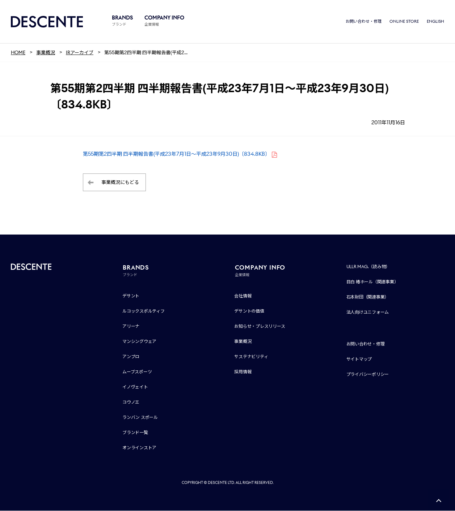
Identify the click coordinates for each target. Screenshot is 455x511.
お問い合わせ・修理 (364, 21)
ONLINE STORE (404, 21)
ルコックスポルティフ (143, 311)
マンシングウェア (139, 341)
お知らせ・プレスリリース (259, 326)
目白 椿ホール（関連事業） (372, 282)
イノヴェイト (135, 387)
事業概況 (242, 341)
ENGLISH (435, 21)
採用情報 (242, 372)
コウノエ (130, 402)
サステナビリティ (251, 357)
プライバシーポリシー (367, 374)
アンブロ (130, 357)
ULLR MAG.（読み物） (368, 267)
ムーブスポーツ (137, 372)
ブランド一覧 (135, 432)
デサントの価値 (249, 311)
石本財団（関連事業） (367, 297)
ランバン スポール (140, 417)
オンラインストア (139, 448)
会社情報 (242, 296)
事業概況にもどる (120, 183)
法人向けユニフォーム (367, 312)
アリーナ (130, 326)
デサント (130, 296)
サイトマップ (359, 359)
